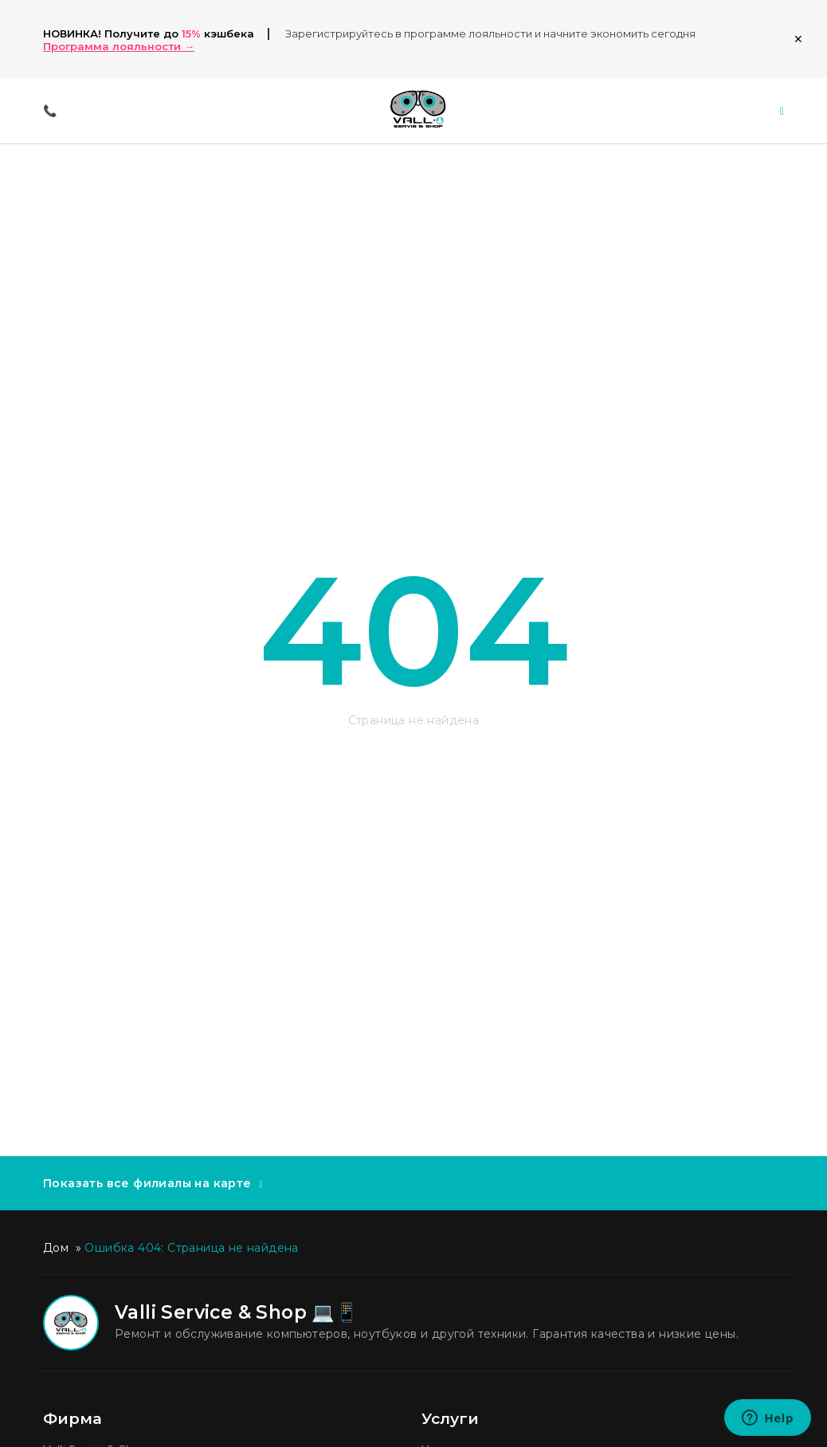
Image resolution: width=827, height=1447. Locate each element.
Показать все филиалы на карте (147, 1183)
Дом (56, 1248)
